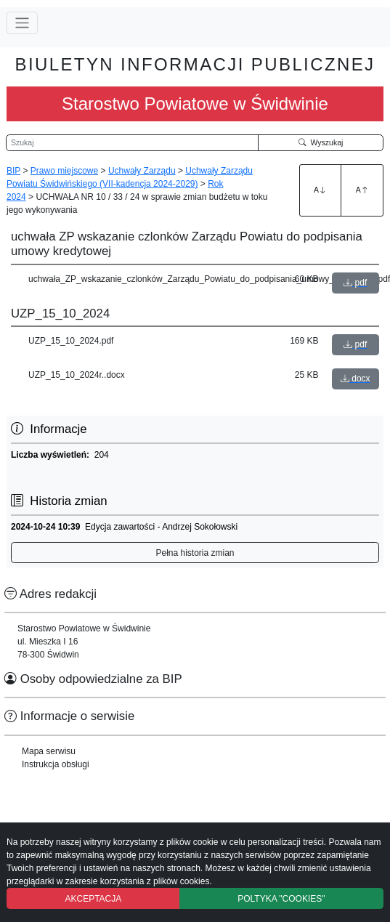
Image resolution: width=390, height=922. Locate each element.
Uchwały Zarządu (142, 171)
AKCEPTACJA (93, 899)
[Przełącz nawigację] (22, 23)
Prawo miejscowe (64, 171)
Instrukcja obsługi (55, 764)
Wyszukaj (321, 142)
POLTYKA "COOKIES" (281, 899)
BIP (13, 171)
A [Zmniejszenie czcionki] (362, 189)
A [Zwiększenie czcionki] (320, 189)
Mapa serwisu (49, 751)
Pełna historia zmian (194, 553)
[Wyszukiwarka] (132, 143)
